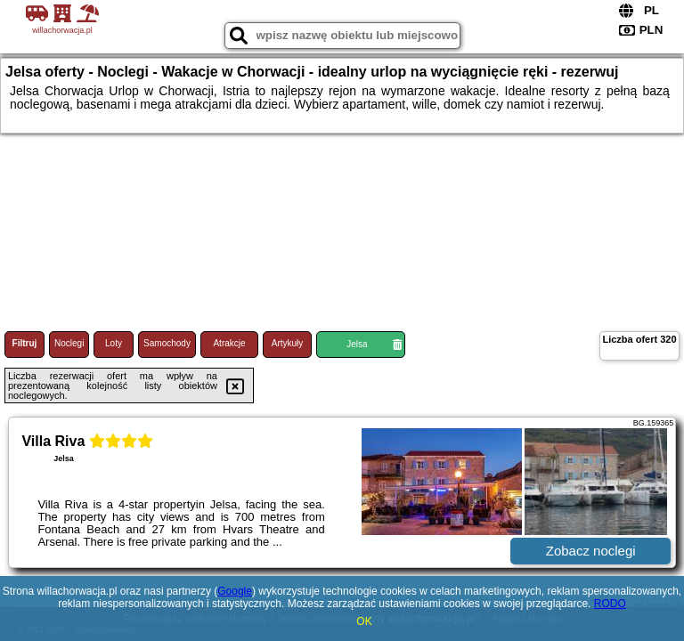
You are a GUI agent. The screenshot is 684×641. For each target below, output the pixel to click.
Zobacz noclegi (591, 550)
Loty (113, 343)
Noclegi (69, 343)
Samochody (167, 343)
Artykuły (288, 343)
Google (234, 591)
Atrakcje (229, 343)
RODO (610, 603)
